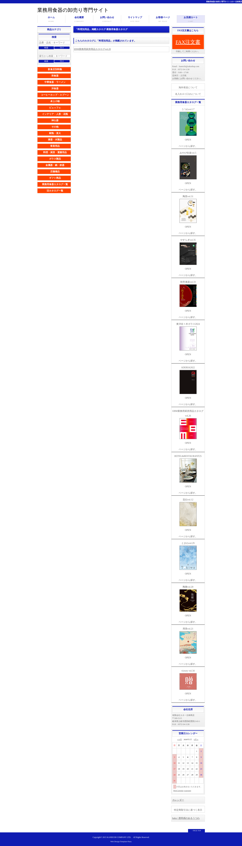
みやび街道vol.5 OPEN (188, 168)
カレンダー (178, 800)
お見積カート (191, 19)
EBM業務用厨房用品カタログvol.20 (92, 49)
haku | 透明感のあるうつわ (186, 818)
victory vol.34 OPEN (188, 682)
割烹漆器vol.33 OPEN (188, 296)
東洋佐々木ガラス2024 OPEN (188, 339)
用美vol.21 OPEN (188, 643)
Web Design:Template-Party (121, 841)
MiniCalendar (178, 791)
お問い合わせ (107, 19)
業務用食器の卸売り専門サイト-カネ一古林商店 (224, 2)
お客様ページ (163, 19)
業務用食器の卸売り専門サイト (73, 10)
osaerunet (187, 791)
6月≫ (196, 739)
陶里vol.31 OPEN (188, 211)
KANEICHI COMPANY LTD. (119, 837)
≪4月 (179, 739)
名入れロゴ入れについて (188, 94)
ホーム (51, 19)
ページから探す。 (188, 146)
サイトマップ (135, 19)
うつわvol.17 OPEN (188, 124)
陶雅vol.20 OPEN (188, 601)
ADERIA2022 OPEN (188, 382)
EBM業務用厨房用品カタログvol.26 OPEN (187, 427)
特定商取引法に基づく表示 (188, 810)
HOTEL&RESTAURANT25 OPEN (187, 471)
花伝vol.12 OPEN (188, 514)
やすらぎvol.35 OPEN (188, 254)
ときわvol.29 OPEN (188, 558)
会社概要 (79, 19)
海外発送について (188, 87)
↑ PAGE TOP (196, 831)
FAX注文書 (188, 42)
